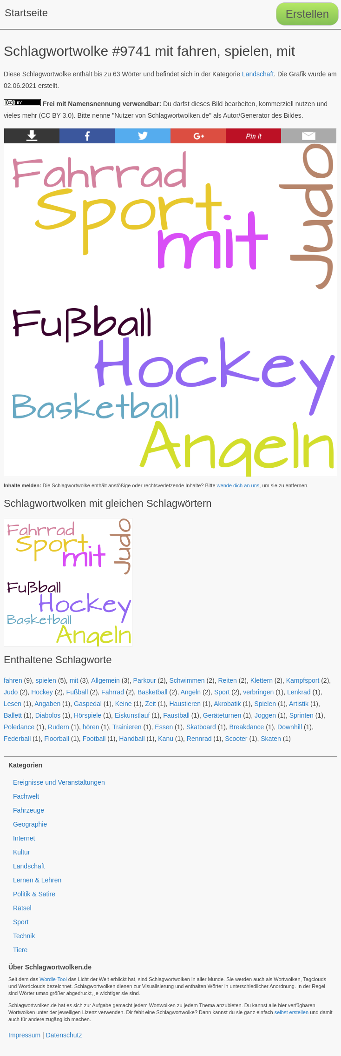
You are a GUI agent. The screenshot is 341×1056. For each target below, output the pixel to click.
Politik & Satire (34, 894)
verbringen (258, 692)
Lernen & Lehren (37, 880)
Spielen (265, 703)
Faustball (176, 715)
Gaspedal (88, 703)
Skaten (271, 738)
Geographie (30, 824)
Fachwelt (26, 796)
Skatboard (201, 727)
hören (91, 727)
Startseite (26, 13)
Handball (131, 738)
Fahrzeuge (28, 810)
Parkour (144, 680)
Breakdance (247, 727)
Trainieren (127, 727)
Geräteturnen (222, 715)
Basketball (153, 692)
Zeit (150, 703)
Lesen (12, 703)
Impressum (24, 1035)
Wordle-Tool (53, 979)
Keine (123, 703)
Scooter (236, 738)
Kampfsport (303, 680)
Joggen (265, 715)
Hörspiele (87, 715)
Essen (164, 727)
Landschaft (258, 74)
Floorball (56, 738)
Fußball (77, 692)
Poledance (19, 727)
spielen (45, 680)
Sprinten (301, 715)
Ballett (13, 715)
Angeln (191, 692)
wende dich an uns (238, 485)
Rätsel (22, 908)
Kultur (21, 852)
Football (94, 738)
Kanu (165, 738)
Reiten (227, 680)
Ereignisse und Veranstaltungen (59, 782)
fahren (13, 680)
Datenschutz (64, 1035)
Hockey (42, 692)
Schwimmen (186, 680)
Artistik (298, 703)
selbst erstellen (291, 1012)
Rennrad (199, 738)
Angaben (47, 703)
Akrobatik (227, 703)
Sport (222, 692)
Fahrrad (112, 692)
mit (74, 680)
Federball (17, 738)
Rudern (58, 727)
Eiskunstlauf (132, 715)
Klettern (261, 680)
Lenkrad (299, 692)
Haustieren (185, 703)
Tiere (20, 950)
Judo (11, 692)
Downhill (289, 727)
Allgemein (105, 680)
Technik (24, 936)
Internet (24, 838)
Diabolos (47, 715)
